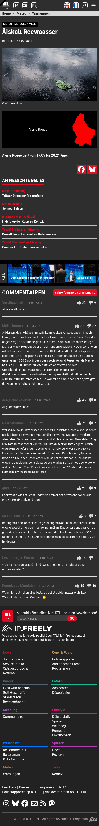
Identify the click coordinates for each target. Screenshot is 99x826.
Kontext (57, 774)
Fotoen (57, 681)
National (9, 673)
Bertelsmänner (13, 702)
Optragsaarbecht (15, 669)
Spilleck (58, 743)
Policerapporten (63, 659)
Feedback (9, 787)
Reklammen (61, 669)
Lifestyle (58, 710)
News (7, 653)
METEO (7, 24)
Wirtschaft (11, 743)
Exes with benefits (16, 688)
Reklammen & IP (15, 750)
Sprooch (58, 721)
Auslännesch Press (66, 664)
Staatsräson (12, 697)
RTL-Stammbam (15, 759)
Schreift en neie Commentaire (75, 292)
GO (72, 618)
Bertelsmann (12, 755)
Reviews (58, 755)
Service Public (13, 664)
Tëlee (56, 767)
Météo (21, 13)
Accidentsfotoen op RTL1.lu (65, 792)
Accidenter (60, 688)
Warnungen (41, 13)
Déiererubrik (61, 717)
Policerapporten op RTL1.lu (22, 792)
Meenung (10, 710)
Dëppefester (61, 693)
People (8, 681)
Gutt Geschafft (14, 693)
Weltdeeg (59, 726)
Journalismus (13, 659)
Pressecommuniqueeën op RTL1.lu (45, 787)
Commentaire (13, 717)
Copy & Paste (62, 653)
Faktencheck (61, 735)
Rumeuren (59, 731)
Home (6, 13)
